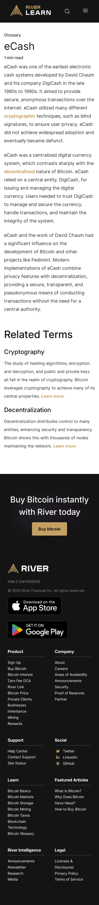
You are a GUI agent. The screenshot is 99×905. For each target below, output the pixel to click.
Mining (13, 717)
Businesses (17, 705)
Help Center (18, 751)
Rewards (15, 723)
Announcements (68, 680)
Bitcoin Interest (20, 674)
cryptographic (19, 116)
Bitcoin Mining (19, 809)
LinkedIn (66, 757)
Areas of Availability (71, 674)
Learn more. (53, 396)
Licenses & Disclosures (64, 864)
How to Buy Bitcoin (70, 809)
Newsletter (17, 867)
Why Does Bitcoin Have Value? (69, 800)
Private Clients (20, 699)
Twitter (64, 751)
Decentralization (27, 410)
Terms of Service (69, 879)
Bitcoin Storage (20, 803)
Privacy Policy (66, 873)
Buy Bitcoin (17, 668)
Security (62, 687)
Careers (61, 668)
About (60, 662)
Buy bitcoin (49, 528)
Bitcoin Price (18, 693)
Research (15, 873)
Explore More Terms (32, 462)
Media (13, 879)
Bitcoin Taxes (19, 815)
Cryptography (24, 352)
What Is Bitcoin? (68, 791)
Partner (61, 699)
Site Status (17, 763)
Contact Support (22, 757)
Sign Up (14, 662)
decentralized (19, 171)
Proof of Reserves (69, 693)
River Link (16, 687)
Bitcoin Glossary (21, 833)
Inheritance (17, 711)
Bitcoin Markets (21, 797)
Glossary (12, 35)
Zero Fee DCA (19, 680)
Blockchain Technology (17, 824)
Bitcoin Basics (19, 791)
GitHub (64, 763)
